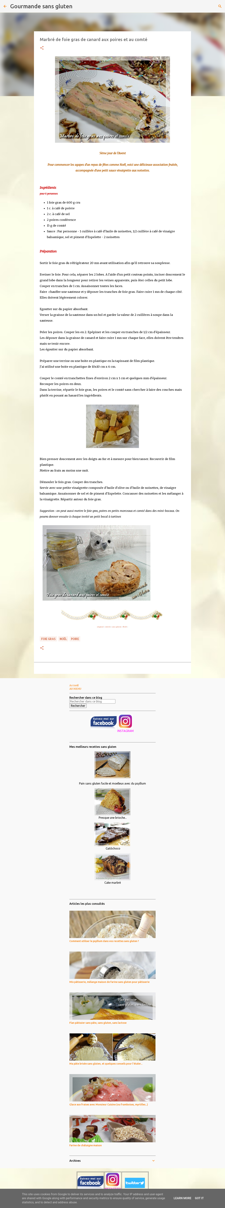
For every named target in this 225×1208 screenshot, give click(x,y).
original (100, 627)
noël (63, 639)
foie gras (48, 639)
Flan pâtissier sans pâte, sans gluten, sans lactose (98, 1022)
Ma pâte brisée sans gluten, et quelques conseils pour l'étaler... (105, 1063)
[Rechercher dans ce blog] (92, 701)
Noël (125, 627)
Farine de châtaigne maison (85, 1145)
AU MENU (75, 688)
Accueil (74, 685)
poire (75, 639)
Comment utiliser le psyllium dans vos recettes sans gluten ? (104, 941)
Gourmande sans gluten (41, 6)
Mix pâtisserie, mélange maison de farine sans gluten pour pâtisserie (109, 982)
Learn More (182, 1198)
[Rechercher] (77, 6)
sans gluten (116, 627)
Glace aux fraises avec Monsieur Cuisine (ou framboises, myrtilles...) (108, 1104)
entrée (107, 627)
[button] (42, 48)
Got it (199, 1198)
